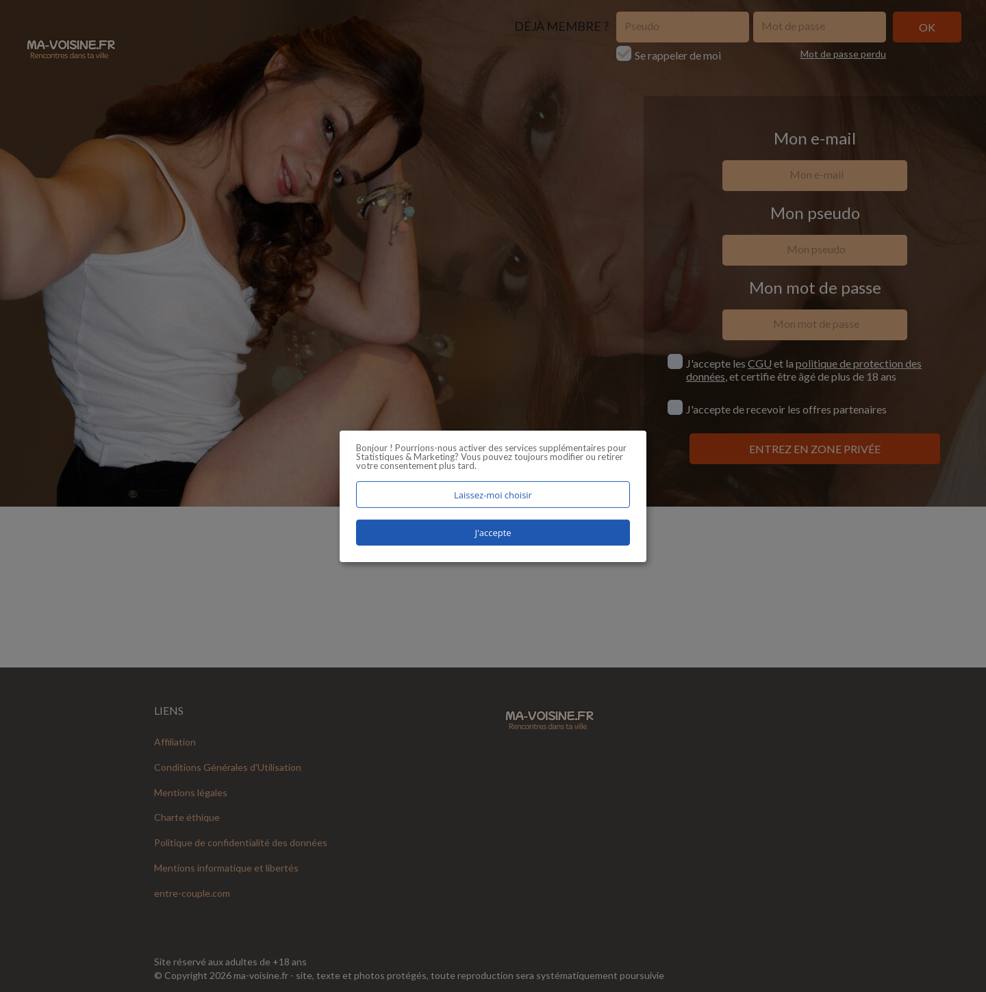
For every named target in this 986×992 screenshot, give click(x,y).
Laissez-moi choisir (493, 494)
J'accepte (493, 532)
